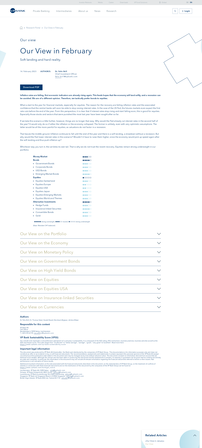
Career (111, 2)
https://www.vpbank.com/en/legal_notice (37, 367)
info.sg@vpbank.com (75, 376)
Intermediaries (64, 11)
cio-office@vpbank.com (44, 333)
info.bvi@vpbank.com (70, 378)
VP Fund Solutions (140, 2)
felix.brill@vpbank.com (66, 76)
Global (164, 2)
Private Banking (41, 11)
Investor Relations (85, 2)
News (97, 11)
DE (187, 2)
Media (100, 2)
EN (191, 2)
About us (83, 11)
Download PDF (31, 87)
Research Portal (33, 28)
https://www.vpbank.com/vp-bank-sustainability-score (43, 344)
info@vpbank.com (57, 370)
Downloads (124, 2)
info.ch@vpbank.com (62, 372)
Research (111, 11)
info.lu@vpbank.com (73, 374)
